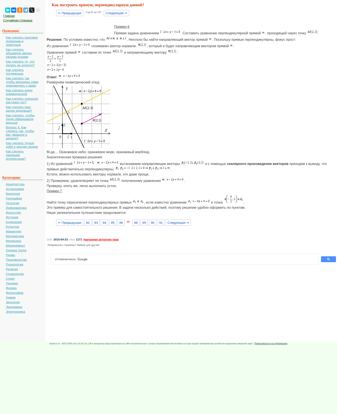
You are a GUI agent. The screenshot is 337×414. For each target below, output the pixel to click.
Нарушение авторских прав (100, 239)
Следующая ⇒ (116, 13)
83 (96, 222)
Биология (13, 193)
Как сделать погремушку (15, 71)
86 (121, 222)
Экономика (14, 307)
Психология (14, 264)
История (12, 217)
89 (144, 222)
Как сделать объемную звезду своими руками (19, 53)
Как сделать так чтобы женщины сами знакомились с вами (22, 81)
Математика (15, 236)
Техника (12, 283)
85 (113, 222)
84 (104, 222)
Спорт (10, 278)
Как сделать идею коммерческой (19, 92)
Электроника (15, 311)
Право (10, 255)
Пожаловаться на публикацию (270, 343)
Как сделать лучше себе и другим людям (22, 144)
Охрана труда (16, 250)
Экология (13, 302)
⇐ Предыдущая (69, 13)
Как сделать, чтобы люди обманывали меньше (20, 118)
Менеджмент (15, 245)
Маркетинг (13, 231)
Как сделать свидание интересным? (16, 155)
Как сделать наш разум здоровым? (19, 108)
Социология (15, 274)
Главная (9, 16)
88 (136, 222)
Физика (11, 288)
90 (153, 222)
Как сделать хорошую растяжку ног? (22, 100)
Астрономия (15, 189)
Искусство (13, 212)
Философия (14, 293)
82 (88, 222)
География (14, 198)
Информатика (16, 208)
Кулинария (14, 222)
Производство (16, 259)
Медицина (13, 241)
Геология (12, 203)
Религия (12, 269)
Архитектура (15, 184)
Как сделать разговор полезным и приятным (22, 41)
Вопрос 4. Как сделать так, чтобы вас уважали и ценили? (20, 132)
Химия (10, 297)
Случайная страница (17, 20)
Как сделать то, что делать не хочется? (20, 63)
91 (161, 222)
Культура (12, 226)
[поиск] (186, 259)
